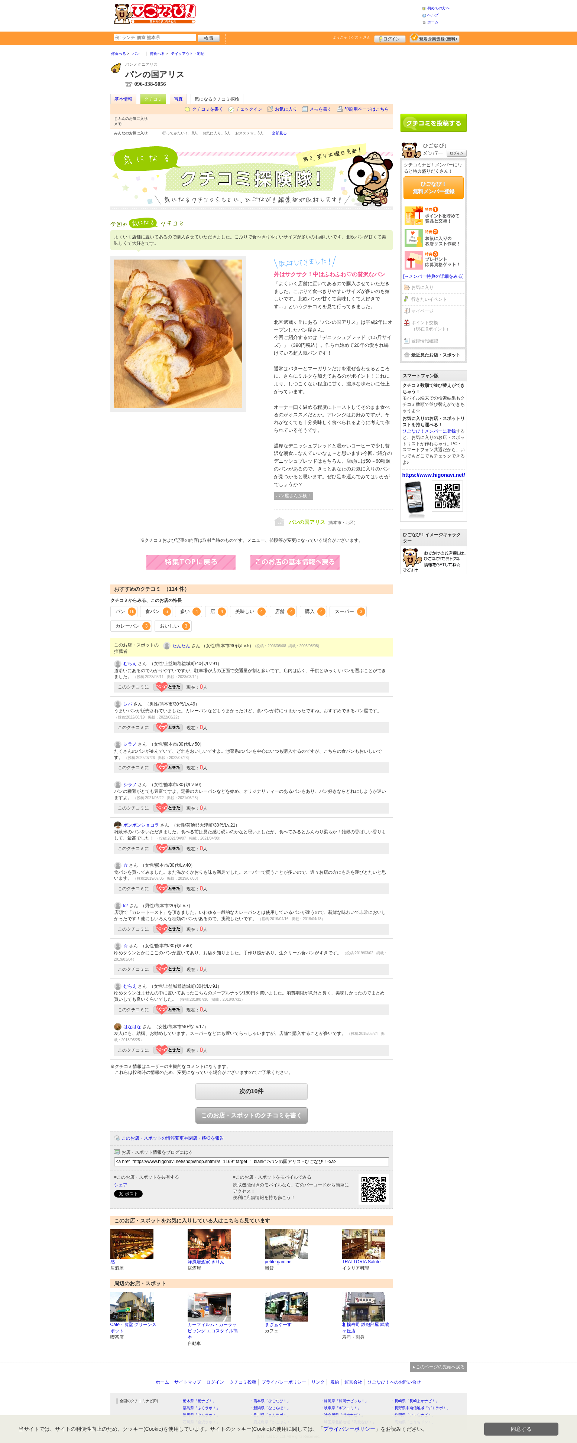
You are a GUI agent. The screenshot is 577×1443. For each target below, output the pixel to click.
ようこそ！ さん (352, 37)
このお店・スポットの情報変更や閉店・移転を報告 (172, 1138)
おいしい (175, 626)
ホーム (432, 22)
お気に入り (286, 109)
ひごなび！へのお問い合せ (394, 1382)
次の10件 (251, 1091)
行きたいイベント (429, 299)
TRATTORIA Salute (361, 1261)
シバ (127, 704)
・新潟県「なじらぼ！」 (270, 1408)
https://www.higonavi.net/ (433, 475)
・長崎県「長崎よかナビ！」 (415, 1401)
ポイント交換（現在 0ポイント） (431, 326)
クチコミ (153, 99)
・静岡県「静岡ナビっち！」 (344, 1401)
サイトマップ (187, 1382)
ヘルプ (432, 15)
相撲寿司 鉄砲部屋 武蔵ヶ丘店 (365, 1327)
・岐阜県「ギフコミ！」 (340, 1408)
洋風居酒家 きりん (206, 1261)
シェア (120, 1185)
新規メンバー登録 (434, 38)
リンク (318, 1382)
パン (126, 612)
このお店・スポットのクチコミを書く (251, 1115)
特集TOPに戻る (198, 562)
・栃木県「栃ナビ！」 (197, 1401)
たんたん (181, 645)
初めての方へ (438, 8)
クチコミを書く (207, 109)
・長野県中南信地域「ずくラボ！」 (420, 1408)
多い (190, 612)
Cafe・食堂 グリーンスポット (133, 1327)
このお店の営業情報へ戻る (302, 562)
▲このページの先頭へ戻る (438, 1366)
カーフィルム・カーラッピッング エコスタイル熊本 (213, 1331)
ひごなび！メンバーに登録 (429, 431)
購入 (315, 612)
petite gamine (278, 1261)
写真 (178, 99)
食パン (158, 612)
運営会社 (353, 1382)
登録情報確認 (424, 340)
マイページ (422, 311)
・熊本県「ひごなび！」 (270, 1401)
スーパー (350, 612)
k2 (125, 905)
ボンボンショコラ (141, 825)
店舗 (285, 612)
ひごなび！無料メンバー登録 (433, 187)
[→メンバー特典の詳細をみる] (433, 276)
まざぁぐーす (278, 1324)
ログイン (390, 38)
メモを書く (320, 109)
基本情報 (123, 99)
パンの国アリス (307, 522)
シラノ (130, 744)
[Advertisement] (309, 15)
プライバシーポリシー (284, 1382)
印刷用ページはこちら (366, 109)
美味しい (250, 612)
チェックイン (249, 109)
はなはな (132, 1026)
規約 (334, 1382)
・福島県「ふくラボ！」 (199, 1408)
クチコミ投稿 (243, 1382)
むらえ (130, 663)
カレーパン (133, 626)
